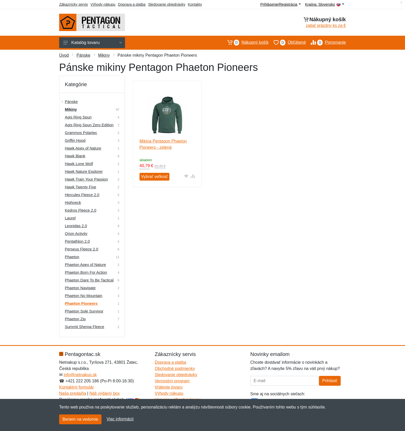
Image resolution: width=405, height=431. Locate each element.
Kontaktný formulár (76, 387)
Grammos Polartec (81, 132)
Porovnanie (326, 42)
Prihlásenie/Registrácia (280, 4)
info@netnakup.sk (80, 375)
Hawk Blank (75, 156)
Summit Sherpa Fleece (84, 326)
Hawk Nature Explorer (84, 171)
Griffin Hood (75, 140)
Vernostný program (172, 381)
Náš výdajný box (104, 393)
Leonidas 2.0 (76, 226)
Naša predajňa (72, 393)
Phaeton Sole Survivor (84, 311)
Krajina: (324, 4)
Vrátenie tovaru (169, 387)
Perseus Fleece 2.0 (81, 249)
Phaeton (72, 257)
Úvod (64, 55)
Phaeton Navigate (80, 288)
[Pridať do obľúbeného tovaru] (186, 176)
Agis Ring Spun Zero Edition (89, 125)
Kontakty (195, 4)
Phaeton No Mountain (83, 295)
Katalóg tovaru (92, 42)
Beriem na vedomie (80, 419)
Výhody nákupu (102, 4)
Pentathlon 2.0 (77, 241)
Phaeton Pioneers (81, 303)
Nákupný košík (245, 42)
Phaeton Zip (75, 319)
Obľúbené (287, 42)
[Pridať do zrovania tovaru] (193, 176)
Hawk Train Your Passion (86, 179)
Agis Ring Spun (78, 117)
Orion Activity (76, 233)
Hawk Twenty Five (80, 187)
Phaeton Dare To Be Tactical (89, 280)
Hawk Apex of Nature (83, 148)
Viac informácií (120, 419)
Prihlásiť (329, 380)
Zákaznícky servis (73, 4)
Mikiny (104, 55)
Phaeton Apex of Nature (85, 264)
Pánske (83, 55)
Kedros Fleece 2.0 (80, 210)
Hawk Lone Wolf (79, 163)
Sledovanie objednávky (166, 4)
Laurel (70, 218)
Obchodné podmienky (175, 368)
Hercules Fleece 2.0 (82, 194)
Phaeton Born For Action (86, 272)
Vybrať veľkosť (154, 176)
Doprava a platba (132, 4)
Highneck (73, 202)
